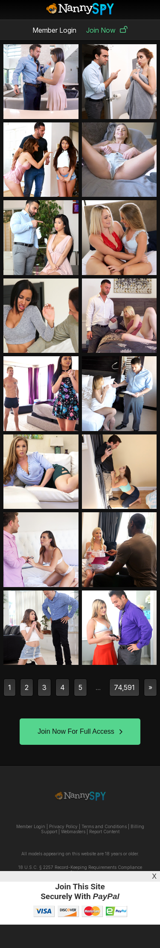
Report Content (104, 831)
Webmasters (73, 831)
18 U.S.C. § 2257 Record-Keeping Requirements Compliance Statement (80, 870)
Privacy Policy (63, 826)
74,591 (124, 687)
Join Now (107, 30)
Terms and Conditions (104, 826)
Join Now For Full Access (80, 731)
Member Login (54, 30)
